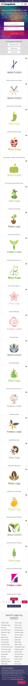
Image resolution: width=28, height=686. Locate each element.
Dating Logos (4, 654)
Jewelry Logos (18, 637)
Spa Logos (17, 661)
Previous (14, 599)
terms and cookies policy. (17, 679)
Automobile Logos (5, 630)
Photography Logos (20, 647)
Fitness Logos (18, 625)
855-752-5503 (8, 1)
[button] (26, 47)
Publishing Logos (19, 649)
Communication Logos (7, 647)
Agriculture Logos (5, 632)
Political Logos (18, 651)
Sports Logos (18, 663)
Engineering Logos (6, 661)
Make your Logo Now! (14, 606)
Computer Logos (5, 644)
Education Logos (5, 659)
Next (24, 602)
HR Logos (3, 656)
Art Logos (3, 627)
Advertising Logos (5, 625)
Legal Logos (18, 639)
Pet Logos (3, 635)
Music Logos (4, 663)
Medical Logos (18, 644)
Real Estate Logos (19, 654)
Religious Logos (19, 656)
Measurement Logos (14, 44)
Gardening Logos (19, 630)
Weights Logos (14, 48)
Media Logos (18, 642)
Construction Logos (6, 649)
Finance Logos (18, 622)
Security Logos (18, 659)
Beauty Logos (4, 637)
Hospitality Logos (19, 632)
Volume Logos (14, 52)
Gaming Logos (18, 627)
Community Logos (6, 651)
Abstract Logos (5, 622)
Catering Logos (5, 639)
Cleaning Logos (5, 642)
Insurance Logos (19, 635)
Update (14, 33)
